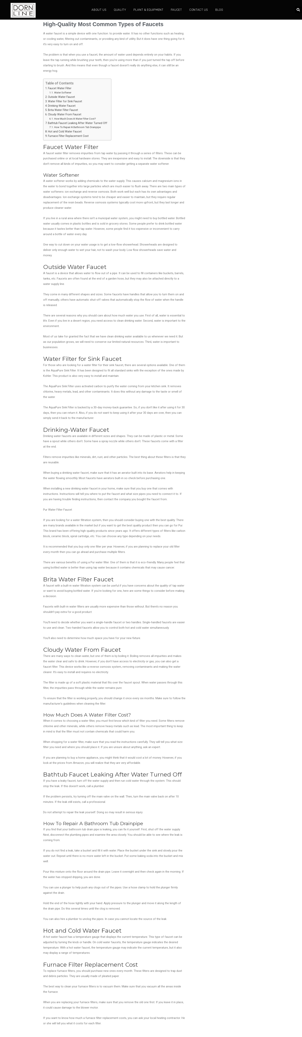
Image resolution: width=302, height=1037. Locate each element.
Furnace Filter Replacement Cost (68, 135)
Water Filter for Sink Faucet (65, 101)
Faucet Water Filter (59, 88)
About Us (99, 10)
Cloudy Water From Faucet (64, 114)
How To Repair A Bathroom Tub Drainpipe (77, 127)
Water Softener (62, 92)
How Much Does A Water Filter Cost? (75, 118)
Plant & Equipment (148, 10)
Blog (219, 10)
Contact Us (198, 10)
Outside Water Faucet (61, 96)
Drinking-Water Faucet (62, 105)
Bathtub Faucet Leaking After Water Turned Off (77, 123)
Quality (120, 10)
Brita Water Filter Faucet (63, 110)
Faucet (176, 10)
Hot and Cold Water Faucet (65, 131)
